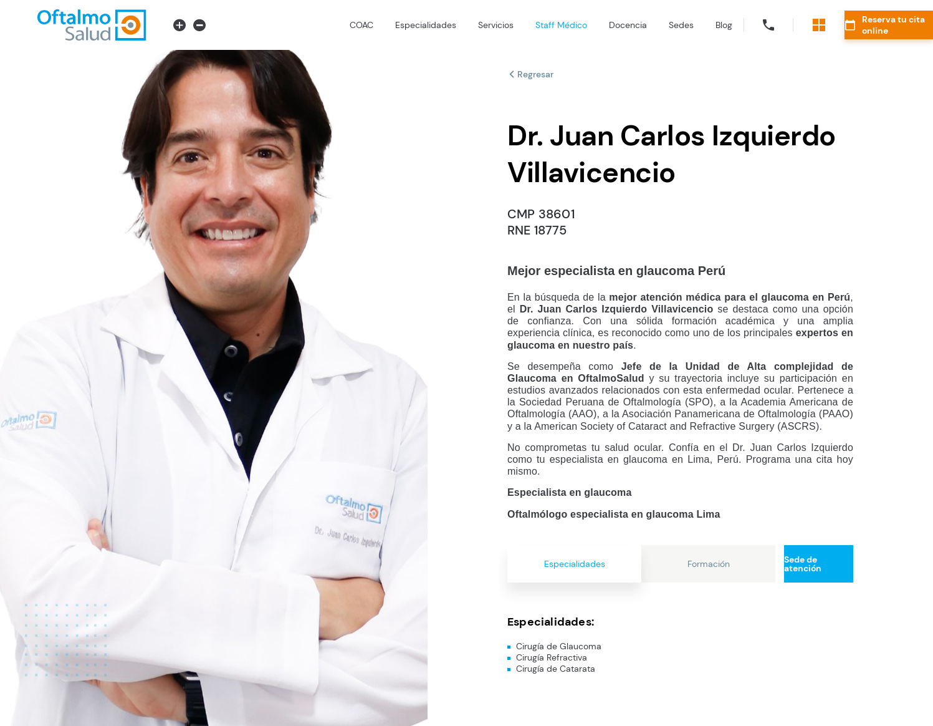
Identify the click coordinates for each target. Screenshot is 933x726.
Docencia (576, 25)
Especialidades (373, 25)
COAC (310, 25)
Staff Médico (509, 25)
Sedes (629, 25)
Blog (672, 25)
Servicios (444, 25)
